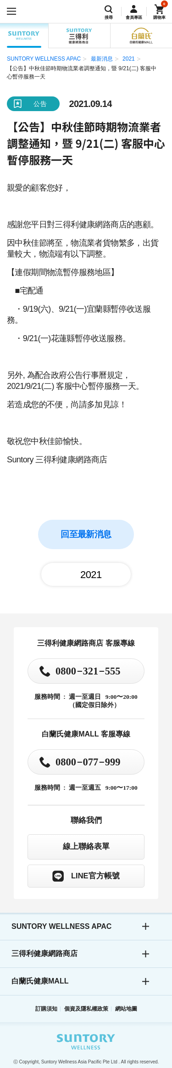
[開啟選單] (11, 11)
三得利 (79, 35)
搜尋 (109, 17)
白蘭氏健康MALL (39, 981)
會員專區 (134, 17)
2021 (128, 59)
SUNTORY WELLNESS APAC (24, 35)
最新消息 (102, 59)
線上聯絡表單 (86, 846)
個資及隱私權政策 (86, 1009)
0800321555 (88, 670)
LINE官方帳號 (95, 875)
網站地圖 (126, 1009)
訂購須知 (46, 1009)
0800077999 (88, 761)
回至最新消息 (86, 534)
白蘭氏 (141, 35)
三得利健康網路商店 (44, 953)
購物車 (159, 17)
